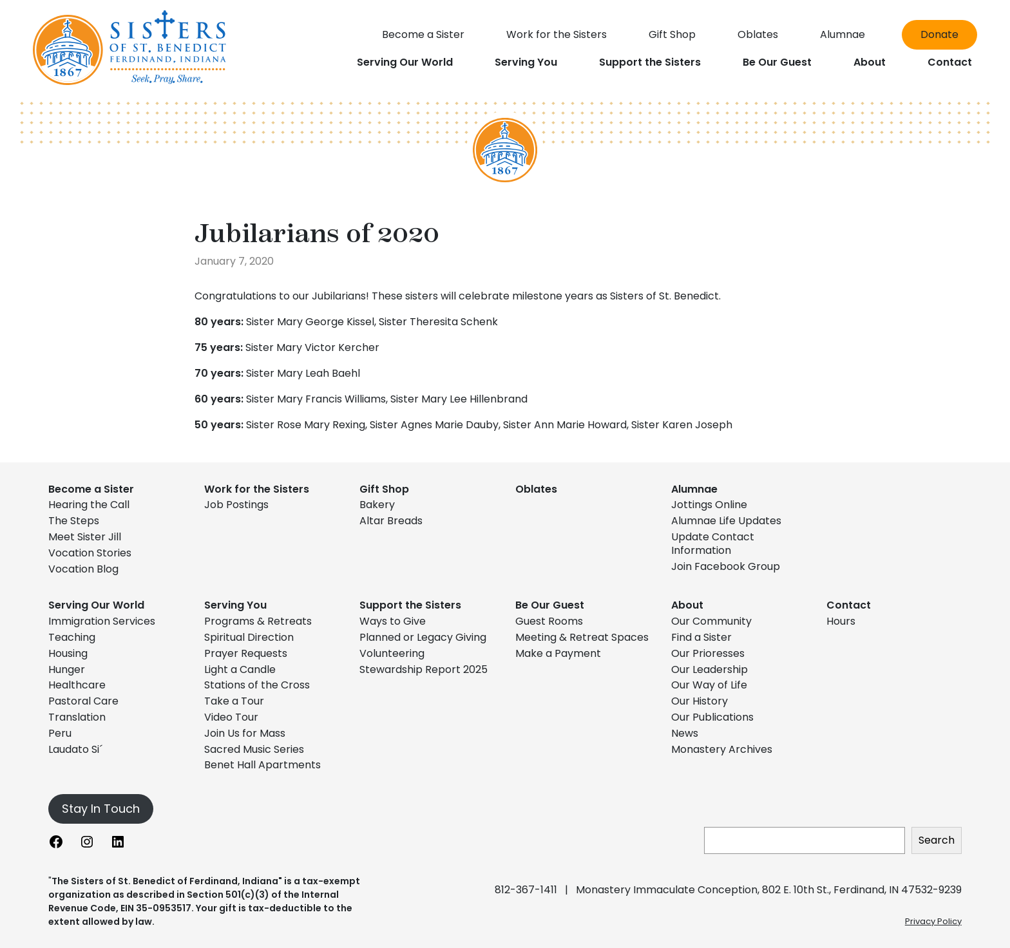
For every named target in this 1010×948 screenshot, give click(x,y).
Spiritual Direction (249, 637)
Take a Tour (234, 701)
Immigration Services (101, 621)
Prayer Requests (245, 653)
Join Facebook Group (725, 566)
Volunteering (391, 653)
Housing (68, 653)
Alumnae (694, 489)
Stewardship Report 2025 (423, 669)
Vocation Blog (83, 569)
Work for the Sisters (256, 489)
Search (937, 840)
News (684, 733)
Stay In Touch (101, 809)
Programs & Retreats (258, 621)
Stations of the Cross (257, 685)
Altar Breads (391, 520)
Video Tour (231, 717)
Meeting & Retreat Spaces (582, 637)
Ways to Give (392, 621)
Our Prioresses (708, 653)
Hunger (66, 669)
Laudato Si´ (75, 749)
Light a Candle (240, 669)
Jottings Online (709, 504)
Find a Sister (701, 637)
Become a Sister (91, 489)
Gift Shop (384, 489)
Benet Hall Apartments (262, 764)
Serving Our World (96, 605)
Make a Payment (558, 653)
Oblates (536, 489)
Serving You (235, 605)
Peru (59, 733)
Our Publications (712, 717)
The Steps (73, 520)
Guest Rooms (549, 621)
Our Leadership (709, 669)
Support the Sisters (410, 605)
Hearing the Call (88, 504)
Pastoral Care (83, 701)
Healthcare (77, 685)
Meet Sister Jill (84, 536)
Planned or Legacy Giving (422, 637)
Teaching (71, 637)
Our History (699, 701)
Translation (77, 717)
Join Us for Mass (244, 733)
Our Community (711, 621)
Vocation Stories (89, 552)
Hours (840, 621)
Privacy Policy (933, 921)
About (687, 605)
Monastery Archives (721, 749)
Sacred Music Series (255, 749)
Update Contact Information (712, 543)
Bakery (377, 504)
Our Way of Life (709, 685)
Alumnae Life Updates (726, 520)
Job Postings (236, 504)
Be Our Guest (549, 605)
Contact (848, 605)
